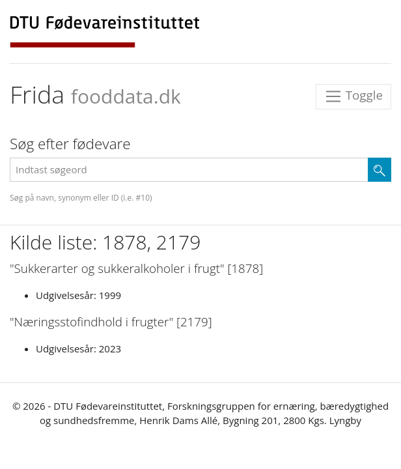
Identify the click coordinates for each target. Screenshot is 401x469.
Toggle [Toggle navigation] (353, 96)
